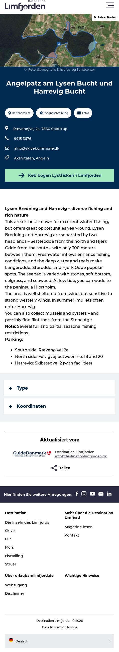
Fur (8, 539)
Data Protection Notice (59, 627)
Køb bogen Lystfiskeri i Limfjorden (59, 175)
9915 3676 (22, 138)
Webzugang (16, 585)
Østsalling (14, 556)
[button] (82, 6)
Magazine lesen (79, 527)
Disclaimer (14, 593)
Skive (10, 530)
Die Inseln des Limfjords (27, 522)
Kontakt (72, 535)
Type (18, 388)
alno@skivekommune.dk (36, 148)
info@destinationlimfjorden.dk (81, 456)
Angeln (42, 158)
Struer (10, 564)
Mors (9, 547)
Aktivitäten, (25, 158)
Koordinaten (27, 406)
